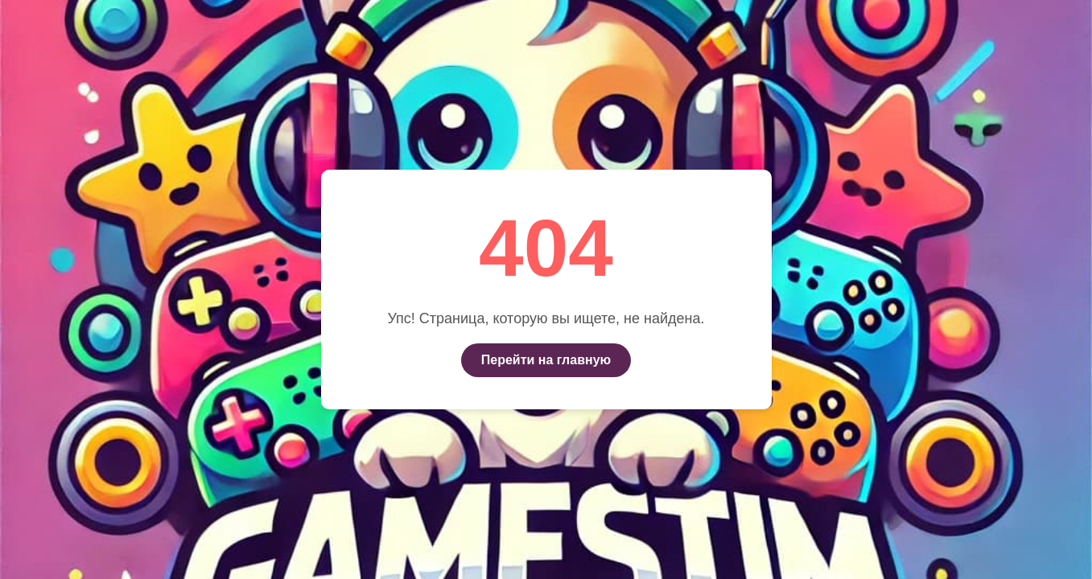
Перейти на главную (546, 360)
